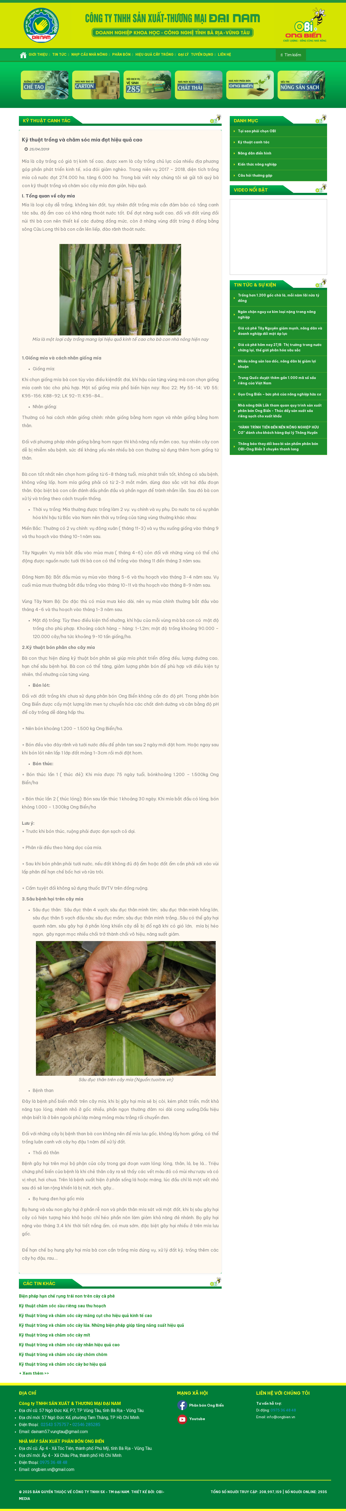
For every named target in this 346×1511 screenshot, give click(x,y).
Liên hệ (224, 54)
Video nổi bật (251, 190)
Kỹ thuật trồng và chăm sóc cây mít (54, 1335)
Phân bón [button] (122, 54)
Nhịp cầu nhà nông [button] (90, 54)
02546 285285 (86, 1424)
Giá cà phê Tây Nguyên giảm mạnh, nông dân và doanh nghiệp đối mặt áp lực (280, 331)
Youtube (197, 1419)
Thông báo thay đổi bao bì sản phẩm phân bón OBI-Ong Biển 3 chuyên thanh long (278, 446)
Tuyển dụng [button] (203, 54)
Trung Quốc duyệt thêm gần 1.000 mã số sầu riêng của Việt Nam (277, 380)
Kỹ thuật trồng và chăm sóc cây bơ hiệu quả (62, 1364)
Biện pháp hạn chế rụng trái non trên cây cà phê (67, 1296)
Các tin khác (39, 1283)
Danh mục (246, 120)
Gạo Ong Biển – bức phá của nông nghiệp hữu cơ (279, 394)
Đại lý (183, 54)
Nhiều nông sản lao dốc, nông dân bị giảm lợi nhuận (277, 364)
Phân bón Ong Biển (206, 1405)
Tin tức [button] (60, 54)
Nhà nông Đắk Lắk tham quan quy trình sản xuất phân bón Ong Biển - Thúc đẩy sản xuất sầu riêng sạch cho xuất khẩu (280, 410)
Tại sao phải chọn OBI (257, 131)
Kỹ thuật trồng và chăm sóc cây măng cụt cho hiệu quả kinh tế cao (85, 1315)
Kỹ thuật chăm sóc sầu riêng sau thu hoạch (62, 1305)
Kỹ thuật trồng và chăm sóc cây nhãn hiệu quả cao (69, 1344)
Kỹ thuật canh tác (47, 120)
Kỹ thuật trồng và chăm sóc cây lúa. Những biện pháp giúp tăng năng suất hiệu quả (101, 1325)
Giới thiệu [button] (39, 54)
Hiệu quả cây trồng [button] (155, 54)
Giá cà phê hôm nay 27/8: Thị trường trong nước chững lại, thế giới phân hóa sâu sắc (280, 347)
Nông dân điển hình (254, 153)
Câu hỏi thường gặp (255, 175)
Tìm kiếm (292, 54)
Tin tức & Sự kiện (255, 285)
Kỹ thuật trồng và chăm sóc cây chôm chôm (63, 1354)
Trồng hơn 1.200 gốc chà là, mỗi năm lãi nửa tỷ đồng (278, 298)
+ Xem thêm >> (34, 1373)
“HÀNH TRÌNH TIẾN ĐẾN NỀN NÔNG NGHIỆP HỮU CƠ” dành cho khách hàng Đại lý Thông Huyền (278, 430)
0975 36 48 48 (53, 1462)
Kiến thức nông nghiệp (257, 164)
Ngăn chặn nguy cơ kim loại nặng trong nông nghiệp (277, 314)
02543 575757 (55, 1424)
